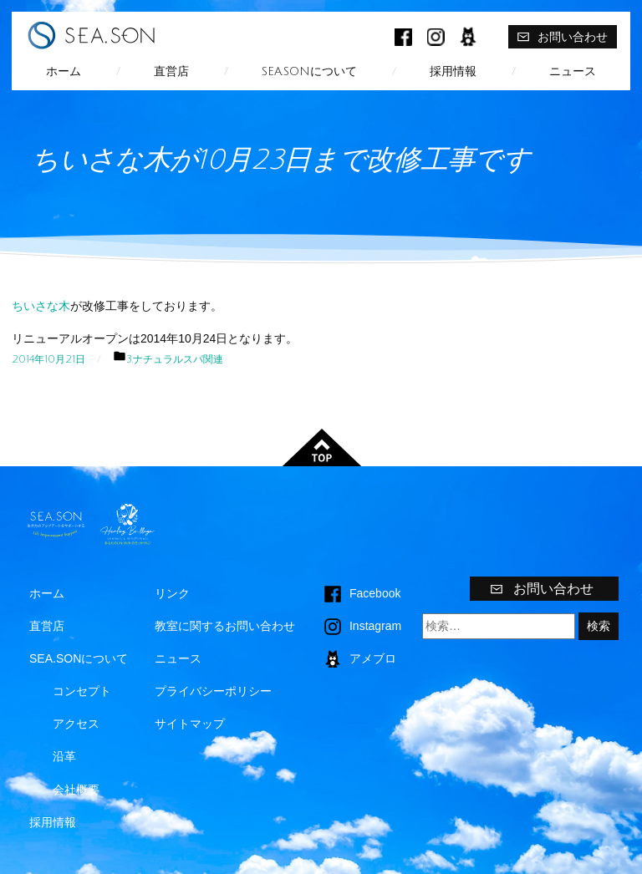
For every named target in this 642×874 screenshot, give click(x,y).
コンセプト (82, 691)
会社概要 (76, 789)
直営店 (171, 71)
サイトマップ (190, 723)
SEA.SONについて (309, 71)
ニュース (572, 71)
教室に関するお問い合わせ (225, 626)
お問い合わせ (562, 36)
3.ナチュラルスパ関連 (174, 359)
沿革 (64, 756)
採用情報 (453, 71)
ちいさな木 (41, 306)
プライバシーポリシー (213, 691)
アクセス (76, 723)
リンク (172, 593)
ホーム (63, 71)
